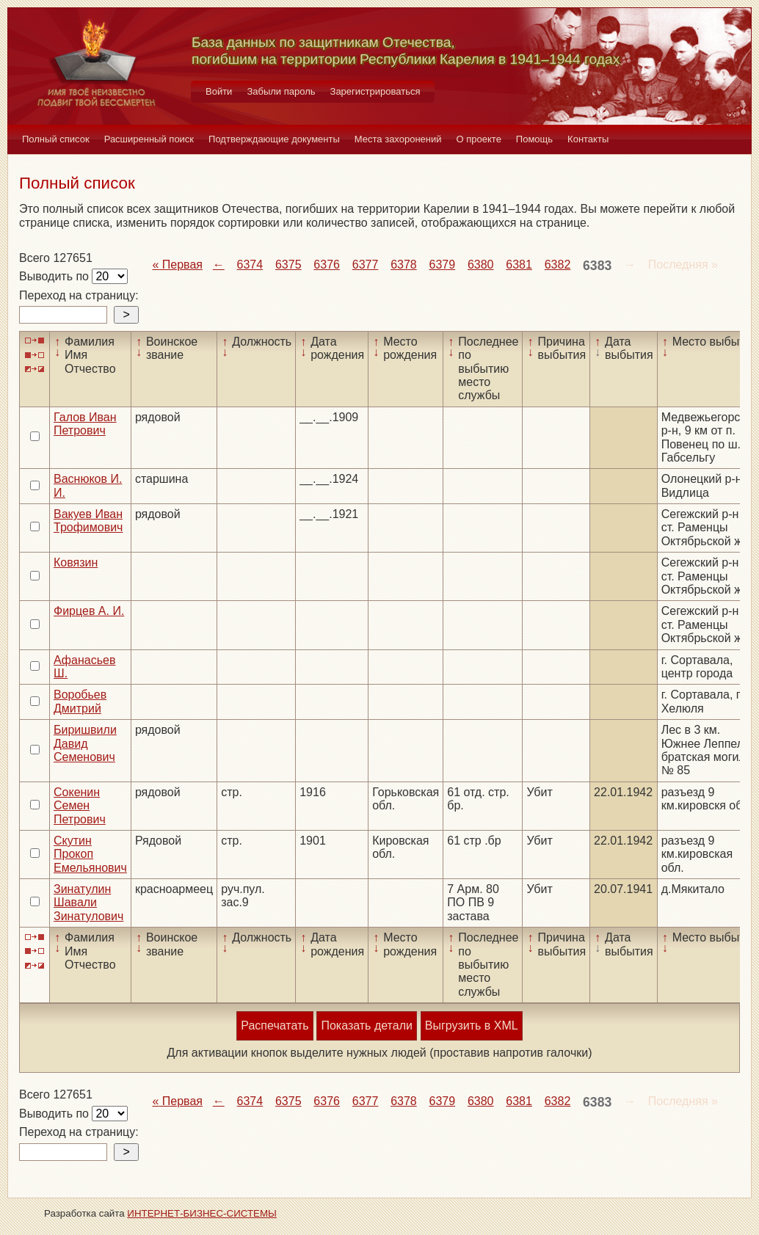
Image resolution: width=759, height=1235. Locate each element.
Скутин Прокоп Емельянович (90, 854)
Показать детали (366, 1025)
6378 (404, 264)
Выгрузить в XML (471, 1025)
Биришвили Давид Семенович (85, 743)
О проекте (479, 139)
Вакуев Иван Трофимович (88, 520)
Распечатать (274, 1025)
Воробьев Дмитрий (80, 701)
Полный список (56, 139)
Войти (219, 91)
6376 (326, 264)
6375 (288, 264)
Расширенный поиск (149, 139)
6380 (481, 264)
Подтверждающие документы (274, 139)
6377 (365, 264)
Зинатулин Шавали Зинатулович (88, 902)
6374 (250, 264)
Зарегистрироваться (375, 91)
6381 (519, 264)
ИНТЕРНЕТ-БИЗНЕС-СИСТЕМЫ (202, 1213)
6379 (442, 264)
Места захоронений (398, 139)
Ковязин (76, 562)
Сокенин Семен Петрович (80, 806)
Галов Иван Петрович (85, 424)
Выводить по (55, 276)
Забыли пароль (281, 91)
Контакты (588, 139)
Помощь (534, 139)
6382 (558, 264)
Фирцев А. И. (89, 611)
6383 (597, 265)
